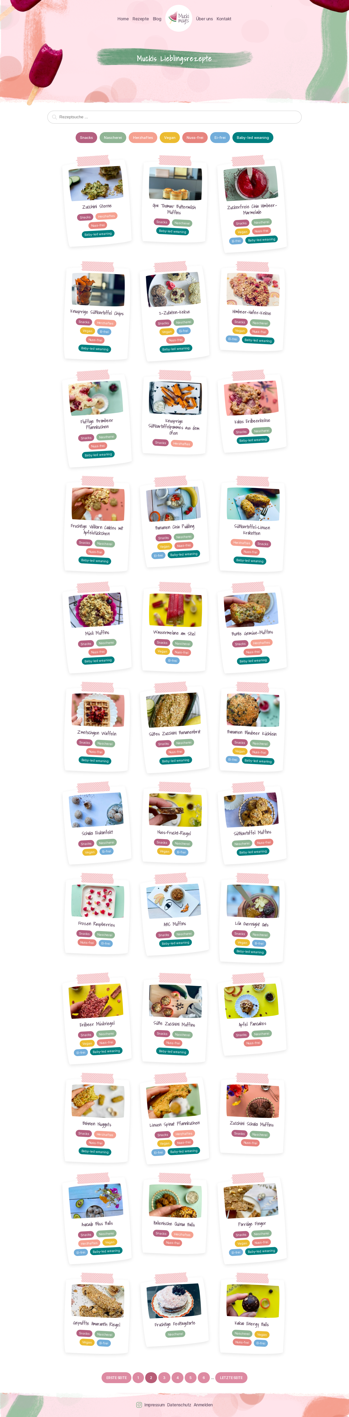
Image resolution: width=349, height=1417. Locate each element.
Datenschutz (179, 1404)
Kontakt (224, 18)
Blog (157, 18)
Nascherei (113, 137)
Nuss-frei (195, 137)
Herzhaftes (143, 137)
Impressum (154, 1404)
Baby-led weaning (253, 137)
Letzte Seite (231, 1378)
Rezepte (141, 18)
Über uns (204, 18)
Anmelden (203, 1404)
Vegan (169, 137)
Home (123, 18)
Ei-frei (220, 137)
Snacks (86, 137)
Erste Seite (116, 1378)
